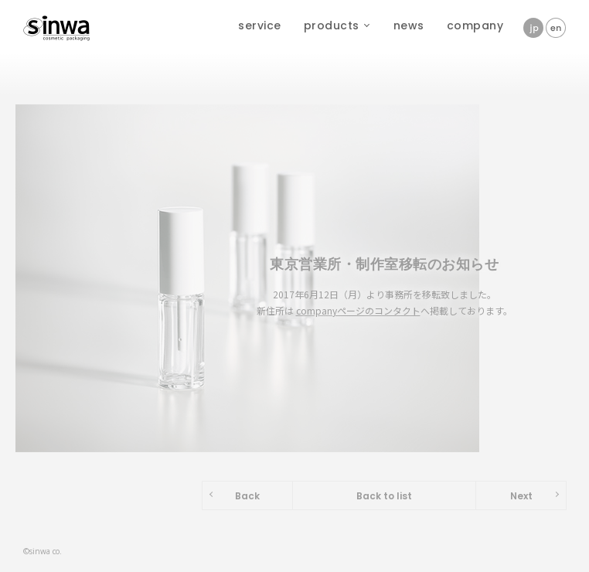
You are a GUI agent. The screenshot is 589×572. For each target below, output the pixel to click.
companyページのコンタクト (358, 310)
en (556, 28)
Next (521, 495)
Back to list (384, 495)
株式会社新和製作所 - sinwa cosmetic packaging (58, 23)
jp (533, 28)
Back (247, 495)
